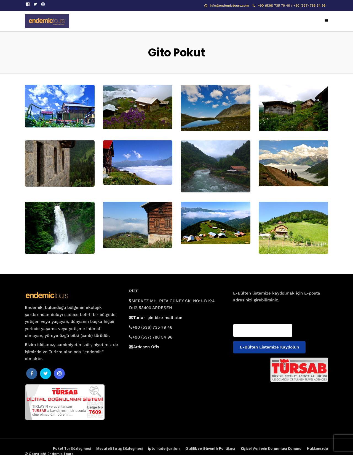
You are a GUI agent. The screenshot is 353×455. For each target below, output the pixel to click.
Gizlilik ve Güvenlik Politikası (210, 448)
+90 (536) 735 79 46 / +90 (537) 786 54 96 (289, 5)
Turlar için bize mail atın (157, 317)
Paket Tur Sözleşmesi (72, 448)
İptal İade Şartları (164, 448)
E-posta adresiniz (249, 311)
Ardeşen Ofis (146, 346)
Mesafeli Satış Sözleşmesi (119, 448)
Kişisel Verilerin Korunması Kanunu (271, 448)
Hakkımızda (317, 448)
